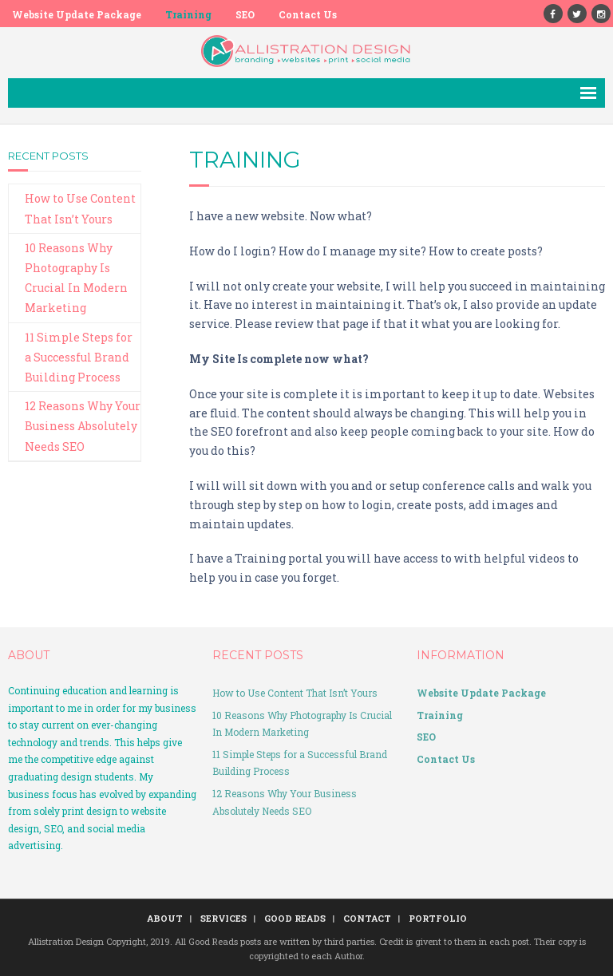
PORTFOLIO (438, 918)
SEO (245, 14)
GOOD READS (295, 918)
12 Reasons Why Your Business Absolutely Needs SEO (82, 425)
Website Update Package (76, 14)
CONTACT (367, 918)
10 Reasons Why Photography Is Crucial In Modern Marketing (76, 278)
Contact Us (308, 14)
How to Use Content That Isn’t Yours (80, 208)
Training (188, 14)
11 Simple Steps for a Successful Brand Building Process (78, 357)
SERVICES (223, 918)
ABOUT (165, 918)
